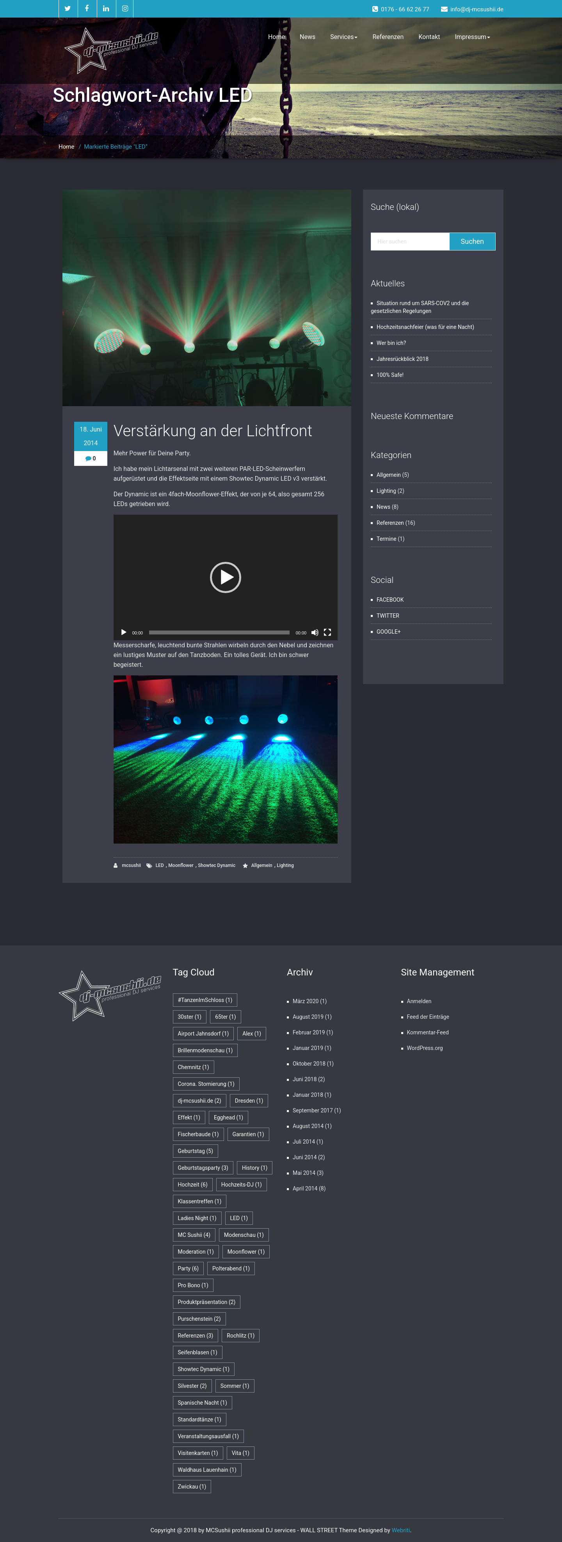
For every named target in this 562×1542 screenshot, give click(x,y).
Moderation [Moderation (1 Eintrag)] (196, 1252)
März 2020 (305, 1001)
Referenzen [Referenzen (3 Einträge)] (195, 1335)
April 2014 (305, 1188)
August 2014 (308, 1126)
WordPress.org (425, 1048)
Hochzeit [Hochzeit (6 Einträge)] (193, 1184)
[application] (226, 578)
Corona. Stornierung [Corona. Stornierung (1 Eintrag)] (206, 1084)
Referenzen (388, 37)
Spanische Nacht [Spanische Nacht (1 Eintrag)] (202, 1403)
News (307, 37)
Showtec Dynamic (216, 865)
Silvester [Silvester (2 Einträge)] (192, 1386)
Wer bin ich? (391, 343)
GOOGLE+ (389, 632)
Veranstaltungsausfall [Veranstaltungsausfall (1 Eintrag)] (208, 1436)
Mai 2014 (304, 1173)
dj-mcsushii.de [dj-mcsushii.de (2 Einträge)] (199, 1101)
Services (343, 37)
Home (276, 37)
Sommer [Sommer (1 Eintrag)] (235, 1386)
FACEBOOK (390, 600)
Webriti (401, 1530)
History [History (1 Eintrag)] (255, 1168)
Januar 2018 (308, 1095)
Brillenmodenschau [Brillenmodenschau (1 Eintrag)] (205, 1050)
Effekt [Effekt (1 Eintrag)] (189, 1117)
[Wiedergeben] (124, 632)
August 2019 (308, 1017)
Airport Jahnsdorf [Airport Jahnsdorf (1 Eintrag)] (203, 1033)
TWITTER (388, 616)
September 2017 (313, 1110)
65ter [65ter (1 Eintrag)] (225, 1017)
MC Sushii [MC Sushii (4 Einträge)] (194, 1235)
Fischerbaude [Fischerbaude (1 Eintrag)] (198, 1134)
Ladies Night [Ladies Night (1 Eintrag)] (197, 1218)
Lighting (285, 865)
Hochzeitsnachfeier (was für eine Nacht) (425, 327)
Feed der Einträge (428, 1017)
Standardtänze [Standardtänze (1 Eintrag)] (199, 1419)
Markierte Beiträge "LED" (116, 146)
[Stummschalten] (315, 632)
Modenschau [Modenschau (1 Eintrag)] (244, 1235)
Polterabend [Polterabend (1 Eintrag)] (231, 1268)
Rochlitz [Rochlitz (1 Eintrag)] (240, 1335)
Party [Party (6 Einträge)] (188, 1268)
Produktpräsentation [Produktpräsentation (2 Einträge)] (207, 1302)
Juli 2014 (304, 1142)
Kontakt (429, 37)
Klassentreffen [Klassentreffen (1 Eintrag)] (200, 1201)
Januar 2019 (308, 1048)
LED (160, 865)
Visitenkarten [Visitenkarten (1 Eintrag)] (198, 1453)
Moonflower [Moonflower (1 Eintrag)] (246, 1252)
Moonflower (180, 865)
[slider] (219, 632)
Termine (387, 539)
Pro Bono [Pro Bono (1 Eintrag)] (193, 1285)
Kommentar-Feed (428, 1032)
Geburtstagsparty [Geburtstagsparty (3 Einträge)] (203, 1168)
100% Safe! (390, 375)
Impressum (473, 37)
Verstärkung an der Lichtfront (213, 431)
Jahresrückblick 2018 (403, 359)
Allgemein (261, 865)
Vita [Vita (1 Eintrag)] (241, 1453)
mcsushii (127, 866)
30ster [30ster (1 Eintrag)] (190, 1017)
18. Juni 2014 (91, 436)
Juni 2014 (305, 1157)
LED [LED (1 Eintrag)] (239, 1218)
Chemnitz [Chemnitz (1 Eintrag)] (193, 1067)
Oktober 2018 (309, 1064)
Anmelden (419, 1001)
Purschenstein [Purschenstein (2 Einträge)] (199, 1319)
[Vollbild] (327, 632)
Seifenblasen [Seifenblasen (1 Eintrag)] (197, 1352)
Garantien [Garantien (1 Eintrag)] (248, 1134)
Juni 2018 (305, 1079)
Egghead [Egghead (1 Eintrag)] (228, 1117)
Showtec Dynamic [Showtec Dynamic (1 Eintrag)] (204, 1369)
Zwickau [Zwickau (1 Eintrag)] (192, 1486)
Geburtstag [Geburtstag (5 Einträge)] (195, 1151)
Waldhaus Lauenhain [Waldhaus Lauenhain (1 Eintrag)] (207, 1470)
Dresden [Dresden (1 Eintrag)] (249, 1101)
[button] (225, 577)
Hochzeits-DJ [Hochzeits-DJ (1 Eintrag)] (241, 1184)
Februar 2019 (309, 1032)
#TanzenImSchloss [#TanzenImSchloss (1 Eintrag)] (205, 1000)
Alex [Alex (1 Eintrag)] (251, 1033)
